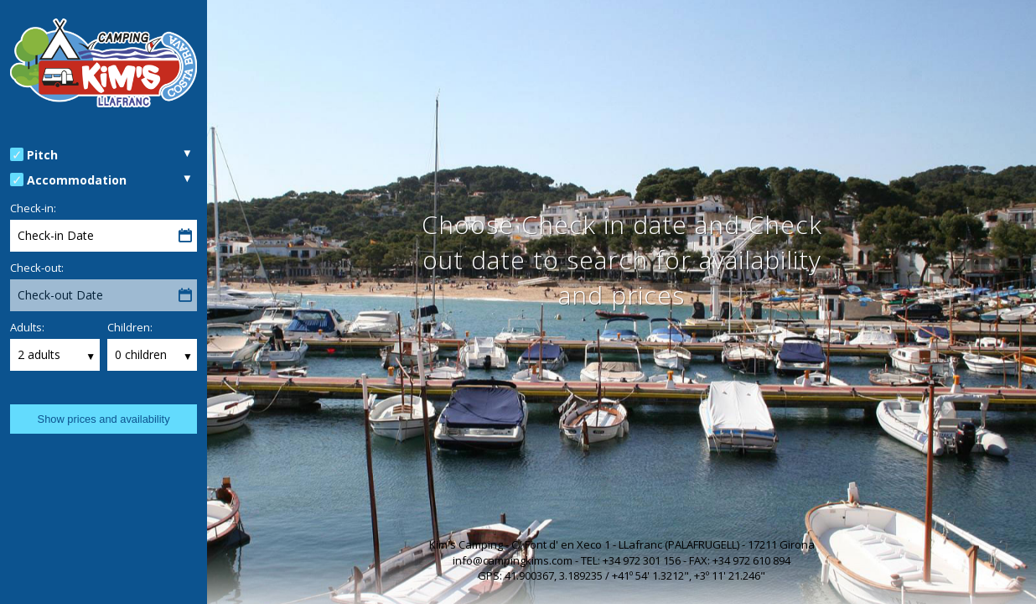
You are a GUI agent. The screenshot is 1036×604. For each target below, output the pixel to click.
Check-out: (37, 267)
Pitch (42, 155)
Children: (130, 327)
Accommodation (77, 180)
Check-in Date (56, 235)
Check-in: (33, 208)
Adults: (27, 327)
